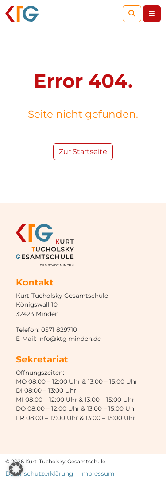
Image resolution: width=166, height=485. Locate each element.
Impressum (97, 473)
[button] (16, 469)
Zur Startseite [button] (83, 151)
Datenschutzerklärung (39, 473)
